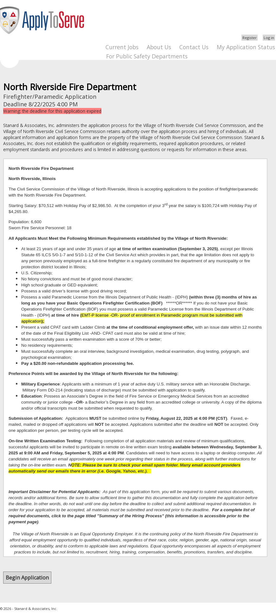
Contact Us (194, 47)
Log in (269, 37)
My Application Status (246, 47)
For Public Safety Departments (147, 56)
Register (249, 37)
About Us (159, 47)
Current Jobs (122, 47)
